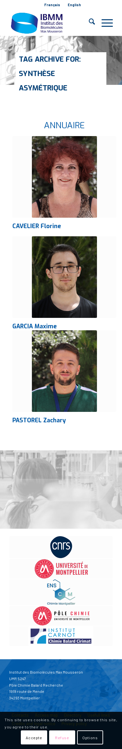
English (74, 5)
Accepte (34, 737)
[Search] (88, 23)
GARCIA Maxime (34, 326)
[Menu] (104, 23)
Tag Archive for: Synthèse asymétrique (50, 74)
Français (52, 5)
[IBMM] (50, 23)
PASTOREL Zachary (39, 420)
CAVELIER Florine (36, 226)
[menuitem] (52, 5)
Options (90, 737)
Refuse (62, 737)
